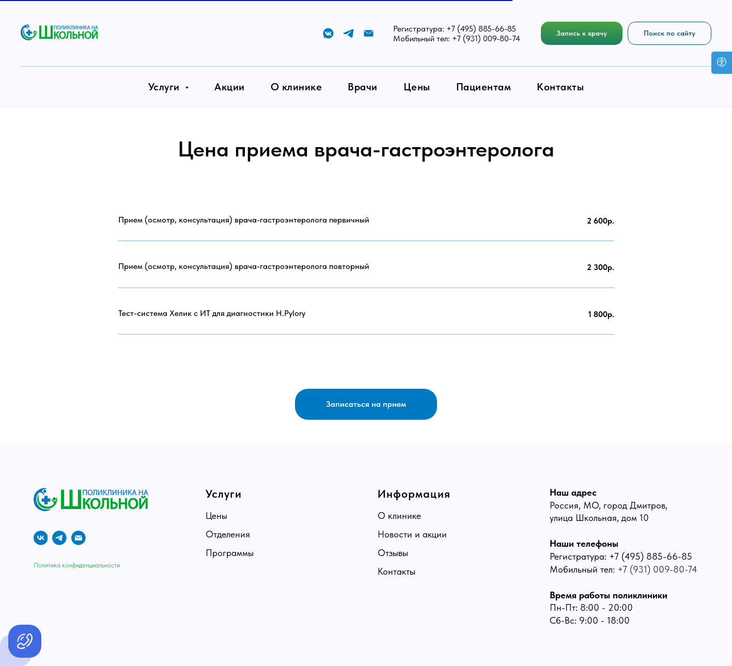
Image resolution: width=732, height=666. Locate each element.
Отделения (228, 534)
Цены (416, 87)
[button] (581, 33)
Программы (230, 552)
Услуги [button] (165, 87)
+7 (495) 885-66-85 (481, 29)
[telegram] (59, 538)
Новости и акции (412, 534)
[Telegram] (348, 33)
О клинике (296, 87)
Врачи (363, 87)
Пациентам (483, 87)
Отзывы (393, 552)
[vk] (41, 538)
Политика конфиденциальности (77, 565)
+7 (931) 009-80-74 (486, 38)
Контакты (560, 87)
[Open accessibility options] (721, 63)
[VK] (328, 33)
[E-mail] (368, 33)
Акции (229, 87)
